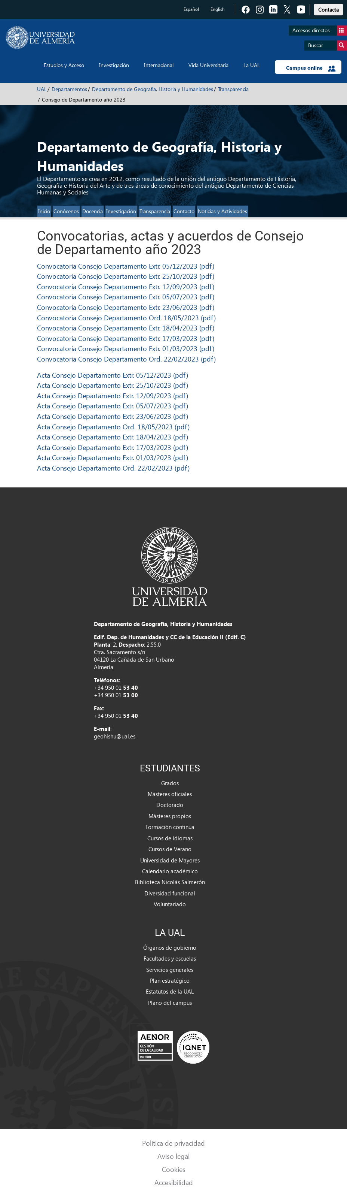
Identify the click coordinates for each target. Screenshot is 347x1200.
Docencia (92, 211)
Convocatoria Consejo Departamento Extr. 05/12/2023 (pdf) (125, 265)
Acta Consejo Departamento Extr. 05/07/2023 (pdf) (112, 405)
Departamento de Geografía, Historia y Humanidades (152, 89)
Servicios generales (169, 969)
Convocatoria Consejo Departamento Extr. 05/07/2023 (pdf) (125, 296)
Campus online (311, 68)
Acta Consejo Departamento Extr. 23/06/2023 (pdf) (112, 416)
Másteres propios (169, 816)
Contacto (184, 211)
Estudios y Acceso (64, 65)
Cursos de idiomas (170, 838)
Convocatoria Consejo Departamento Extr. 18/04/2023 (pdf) (125, 327)
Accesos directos (319, 30)
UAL (42, 89)
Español (191, 9)
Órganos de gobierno (169, 947)
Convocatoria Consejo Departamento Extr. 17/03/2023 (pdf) (125, 338)
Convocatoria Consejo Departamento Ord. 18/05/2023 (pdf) (126, 317)
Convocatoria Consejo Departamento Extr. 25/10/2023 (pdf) (125, 276)
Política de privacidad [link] (173, 1143)
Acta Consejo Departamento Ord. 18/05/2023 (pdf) (113, 426)
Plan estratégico (170, 980)
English (218, 9)
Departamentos (69, 89)
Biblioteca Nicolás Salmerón (170, 882)
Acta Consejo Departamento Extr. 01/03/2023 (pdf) (112, 457)
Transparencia (233, 89)
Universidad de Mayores (170, 860)
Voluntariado (170, 904)
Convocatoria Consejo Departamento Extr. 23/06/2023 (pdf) (125, 307)
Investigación (114, 65)
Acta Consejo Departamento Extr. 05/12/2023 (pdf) (112, 375)
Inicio (44, 211)
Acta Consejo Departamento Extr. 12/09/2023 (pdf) (112, 395)
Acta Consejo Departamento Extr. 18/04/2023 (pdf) (112, 436)
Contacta (328, 9)
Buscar (327, 45)
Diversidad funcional (169, 893)
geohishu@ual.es (114, 736)
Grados (170, 783)
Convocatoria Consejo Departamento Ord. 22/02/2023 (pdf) (126, 358)
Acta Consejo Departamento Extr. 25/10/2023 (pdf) (112, 385)
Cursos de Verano (169, 849)
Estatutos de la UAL (170, 991)
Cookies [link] (173, 1169)
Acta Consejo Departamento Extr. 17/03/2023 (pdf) (112, 447)
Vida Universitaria (208, 65)
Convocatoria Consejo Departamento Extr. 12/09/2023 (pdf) (125, 286)
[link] (328, 8)
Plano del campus (170, 1002)
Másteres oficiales (170, 794)
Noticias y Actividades (222, 211)
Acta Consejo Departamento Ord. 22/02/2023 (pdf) (113, 467)
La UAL (251, 65)
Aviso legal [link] (173, 1156)
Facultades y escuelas (170, 958)
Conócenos (66, 211)
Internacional (159, 65)
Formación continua (169, 827)
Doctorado (169, 804)
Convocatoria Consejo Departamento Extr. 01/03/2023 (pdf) (125, 348)
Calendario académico (170, 871)
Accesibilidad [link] (173, 1182)
